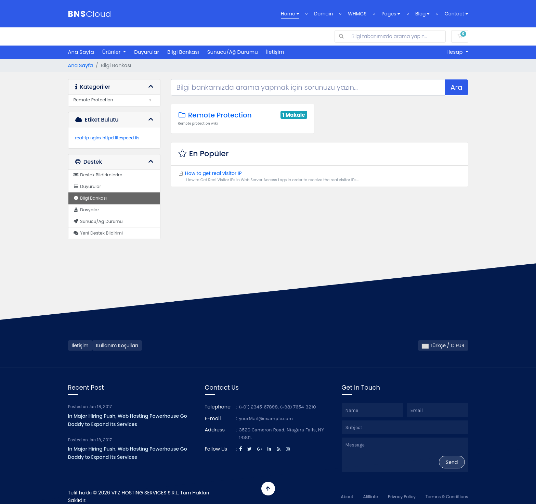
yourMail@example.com (266, 418)
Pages (390, 13)
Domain (323, 13)
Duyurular (146, 51)
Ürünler (112, 51)
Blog (422, 13)
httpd (108, 138)
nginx (95, 138)
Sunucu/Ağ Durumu (232, 51)
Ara (456, 87)
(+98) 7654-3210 (298, 407)
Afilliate (370, 497)
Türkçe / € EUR (443, 345)
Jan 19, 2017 (100, 406)
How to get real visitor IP (319, 176)
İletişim (275, 51)
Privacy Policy (402, 497)
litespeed (124, 138)
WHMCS (357, 13)
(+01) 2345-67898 (258, 407)
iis (137, 138)
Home (290, 13)
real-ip (82, 138)
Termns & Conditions (447, 497)
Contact (456, 13)
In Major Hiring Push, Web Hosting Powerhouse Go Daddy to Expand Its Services (127, 420)
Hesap (455, 51)
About (347, 497)
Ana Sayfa (81, 51)
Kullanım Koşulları (117, 345)
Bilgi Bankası (183, 51)
